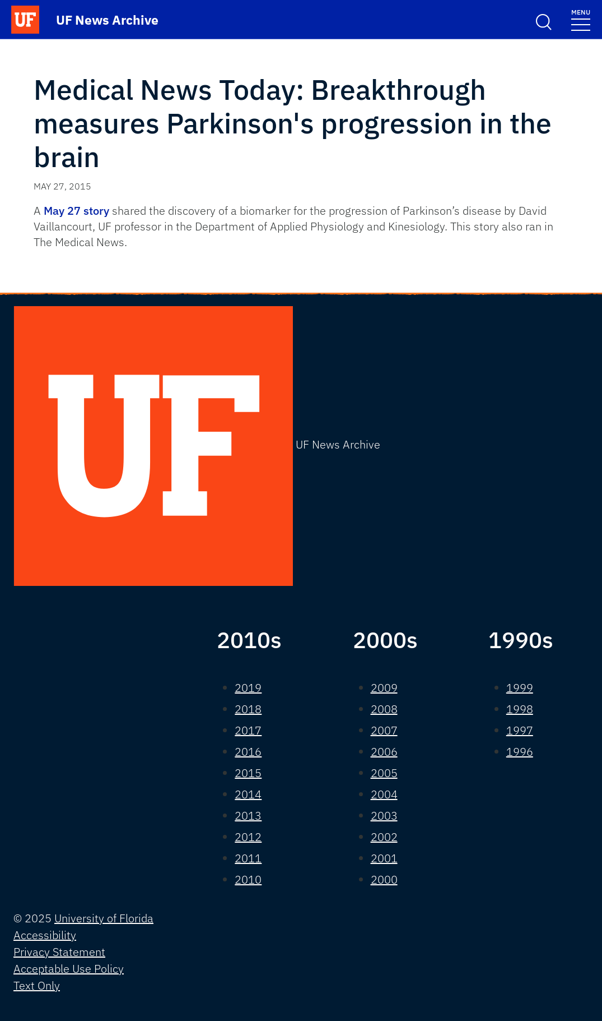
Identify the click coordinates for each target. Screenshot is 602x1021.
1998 (519, 709)
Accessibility (44, 935)
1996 (519, 751)
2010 (248, 879)
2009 (384, 687)
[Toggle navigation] (580, 19)
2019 (248, 687)
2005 (384, 772)
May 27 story (76, 210)
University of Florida (103, 918)
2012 (248, 836)
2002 (384, 836)
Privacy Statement (59, 951)
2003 (384, 815)
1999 (519, 687)
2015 (248, 772)
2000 (384, 879)
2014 (248, 794)
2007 (384, 730)
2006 (384, 751)
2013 (248, 815)
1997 (519, 730)
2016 (248, 751)
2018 (248, 709)
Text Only (36, 985)
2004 (384, 794)
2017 (248, 730)
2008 (384, 709)
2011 (248, 858)
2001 (384, 858)
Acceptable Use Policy (68, 968)
